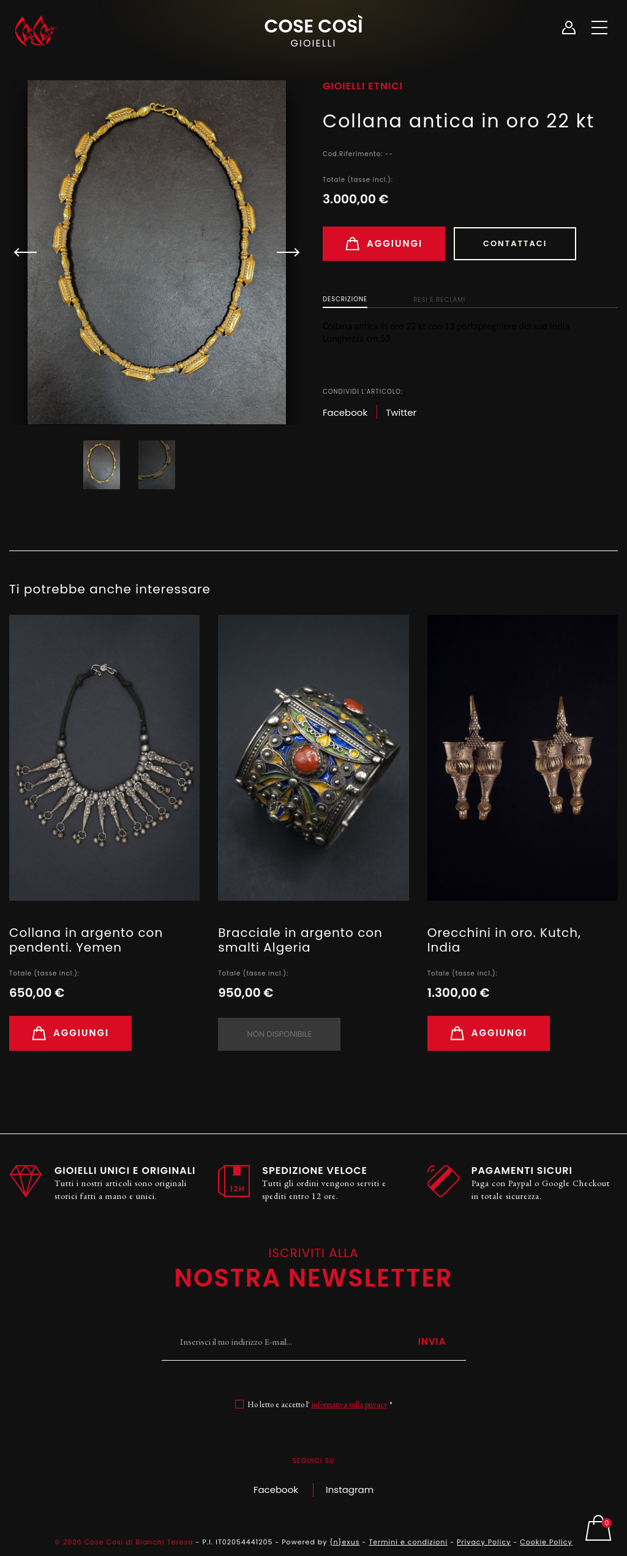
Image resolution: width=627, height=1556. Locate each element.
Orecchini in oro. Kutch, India (504, 940)
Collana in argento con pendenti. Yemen (86, 940)
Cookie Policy (546, 1542)
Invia (432, 1341)
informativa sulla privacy (350, 1404)
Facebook (275, 1489)
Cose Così (313, 31)
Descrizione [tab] (345, 299)
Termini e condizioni (408, 1542)
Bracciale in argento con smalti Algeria (300, 940)
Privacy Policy (484, 1542)
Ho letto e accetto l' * (319, 1404)
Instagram (350, 1489)
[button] (283, 252)
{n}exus (344, 1542)
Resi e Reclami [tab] (439, 299)
